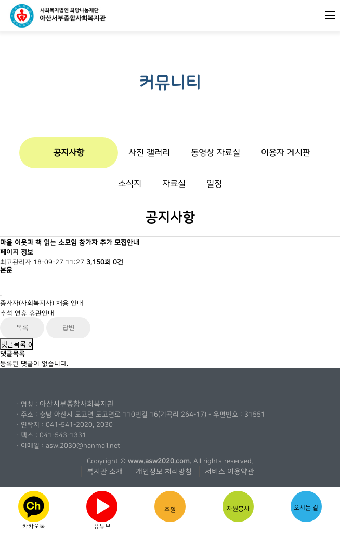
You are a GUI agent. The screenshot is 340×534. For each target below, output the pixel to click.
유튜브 (101, 509)
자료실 (174, 184)
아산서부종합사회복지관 (77, 404)
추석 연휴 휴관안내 (27, 313)
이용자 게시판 (285, 152)
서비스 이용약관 (229, 472)
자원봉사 (238, 505)
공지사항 (68, 152)
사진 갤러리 (149, 152)
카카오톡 (33, 509)
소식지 (129, 184)
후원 (170, 506)
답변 (68, 327)
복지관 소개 (105, 472)
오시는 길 (306, 503)
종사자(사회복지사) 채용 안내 (41, 303)
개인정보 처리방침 (164, 472)
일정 (214, 184)
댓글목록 (16, 344)
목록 (22, 327)
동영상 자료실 (215, 152)
